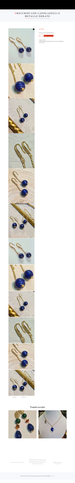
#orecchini (54, 44)
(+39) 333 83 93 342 (57, 467)
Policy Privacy (52, 479)
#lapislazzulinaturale (48, 44)
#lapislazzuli (42, 44)
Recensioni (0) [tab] (23, 400)
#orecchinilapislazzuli (59, 44)
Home (26, 21)
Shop (29, 21)
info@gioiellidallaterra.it (57, 465)
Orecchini (32, 21)
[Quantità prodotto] (41, 39)
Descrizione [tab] (14, 400)
